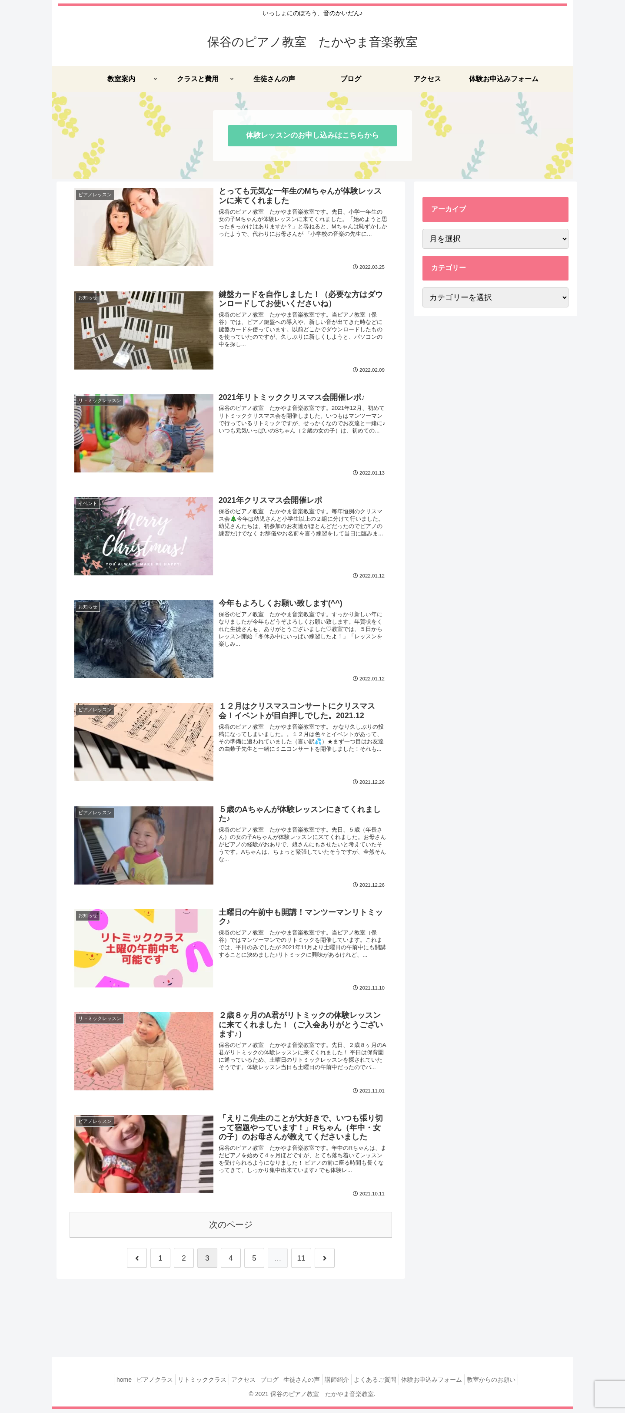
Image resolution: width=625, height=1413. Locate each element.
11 (301, 1262)
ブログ (267, 1383)
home (104, 1383)
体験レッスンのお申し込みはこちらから (312, 135)
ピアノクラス (139, 1383)
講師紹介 (343, 1383)
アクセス (237, 1383)
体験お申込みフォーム (446, 1383)
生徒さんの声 (304, 1383)
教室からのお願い (510, 1383)
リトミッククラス (191, 1383)
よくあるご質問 (386, 1383)
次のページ (231, 1228)
